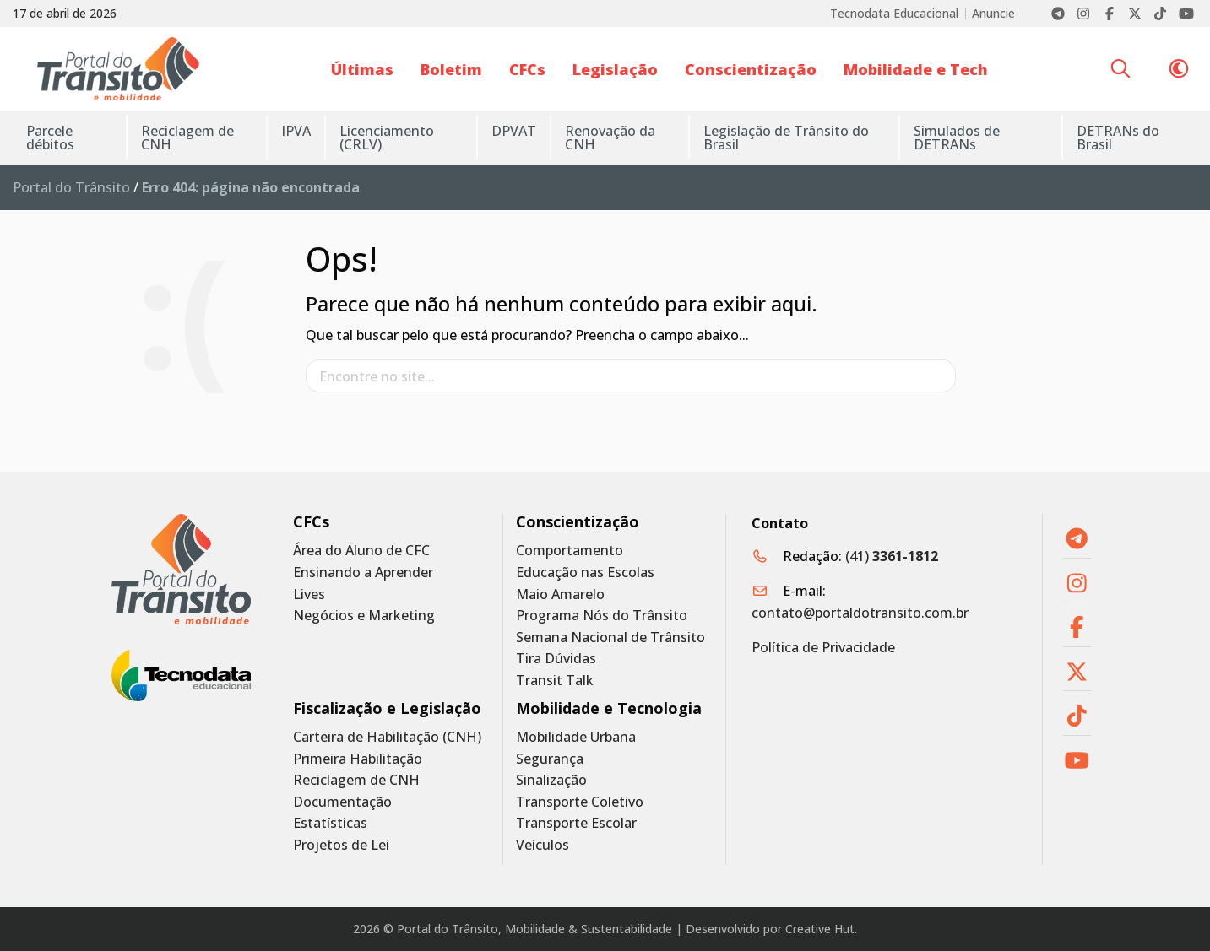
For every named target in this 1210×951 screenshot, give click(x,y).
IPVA (296, 131)
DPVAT (513, 131)
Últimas (362, 69)
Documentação (342, 802)
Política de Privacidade (823, 647)
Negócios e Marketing (364, 616)
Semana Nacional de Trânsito (610, 637)
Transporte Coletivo (579, 802)
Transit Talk (555, 681)
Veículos (542, 845)
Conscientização (751, 69)
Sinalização (551, 780)
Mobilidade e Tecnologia (609, 708)
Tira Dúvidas (556, 659)
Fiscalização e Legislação (387, 708)
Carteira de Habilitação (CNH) (387, 737)
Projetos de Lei (341, 845)
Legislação (615, 69)
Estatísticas (330, 823)
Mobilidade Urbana (576, 737)
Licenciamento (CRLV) (386, 138)
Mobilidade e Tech (916, 69)
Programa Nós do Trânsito (601, 616)
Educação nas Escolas (585, 573)
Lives (309, 594)
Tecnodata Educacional (894, 13)
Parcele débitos (50, 138)
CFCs (527, 69)
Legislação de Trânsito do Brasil (786, 138)
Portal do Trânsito (71, 187)
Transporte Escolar (576, 823)
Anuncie (993, 13)
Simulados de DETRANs (957, 138)
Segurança (549, 759)
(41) (891, 556)
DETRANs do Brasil (1118, 138)
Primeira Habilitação (357, 759)
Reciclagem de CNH (187, 138)
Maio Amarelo (560, 594)
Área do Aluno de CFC (361, 551)
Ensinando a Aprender (363, 573)
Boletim (451, 69)
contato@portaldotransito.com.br (860, 612)
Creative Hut (820, 929)
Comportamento (569, 551)
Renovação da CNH (610, 138)
